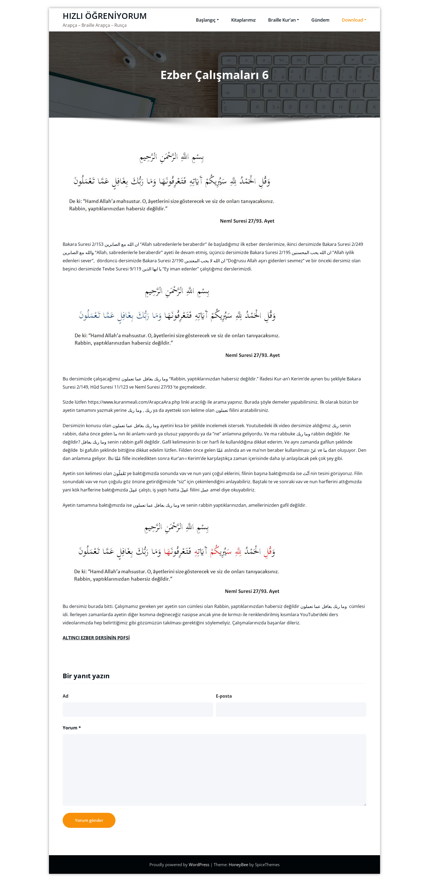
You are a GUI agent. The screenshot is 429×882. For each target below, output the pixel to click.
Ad (65, 696)
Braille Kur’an (283, 20)
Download (354, 20)
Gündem (320, 20)
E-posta (224, 696)
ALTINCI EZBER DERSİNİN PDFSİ (96, 638)
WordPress (199, 864)
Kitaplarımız (243, 20)
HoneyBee (238, 864)
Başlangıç (207, 20)
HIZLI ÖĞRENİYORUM (105, 15)
